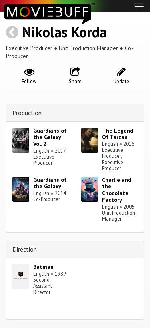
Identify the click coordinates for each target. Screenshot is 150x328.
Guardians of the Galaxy (49, 183)
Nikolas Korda (64, 31)
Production (27, 113)
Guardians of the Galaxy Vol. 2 (49, 137)
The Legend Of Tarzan (117, 134)
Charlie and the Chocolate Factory (116, 189)
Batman (43, 266)
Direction (24, 249)
